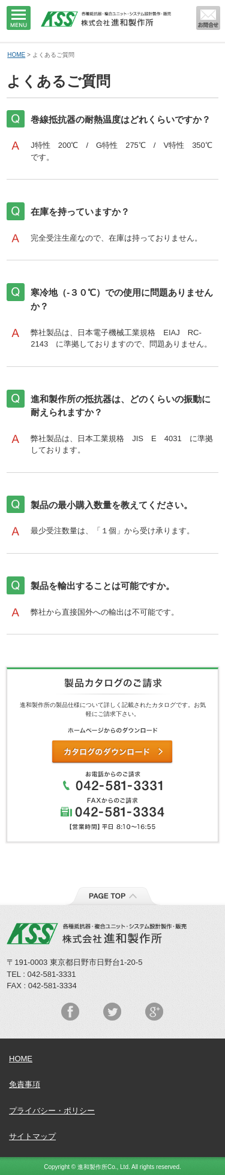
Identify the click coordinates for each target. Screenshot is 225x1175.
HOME (16, 54)
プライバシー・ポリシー (52, 1110)
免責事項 (24, 1084)
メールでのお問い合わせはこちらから (208, 18)
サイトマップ (32, 1136)
